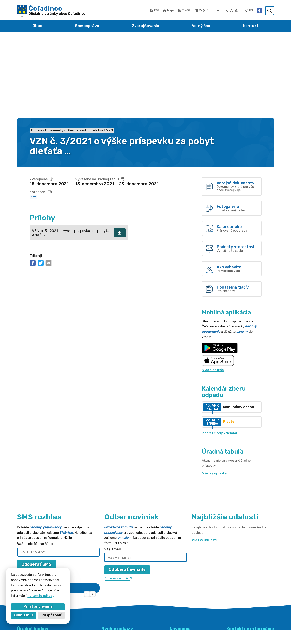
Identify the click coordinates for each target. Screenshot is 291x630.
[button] (87, 514)
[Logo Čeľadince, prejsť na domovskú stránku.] (51, 11)
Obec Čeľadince (207, 619)
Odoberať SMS (36, 483)
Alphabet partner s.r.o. (148, 619)
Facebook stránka (241, 598)
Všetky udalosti (204, 460)
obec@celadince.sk (241, 593)
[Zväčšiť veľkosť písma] (236, 11)
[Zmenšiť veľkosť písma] (227, 11)
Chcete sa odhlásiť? (31, 493)
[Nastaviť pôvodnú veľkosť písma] (231, 11)
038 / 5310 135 (238, 589)
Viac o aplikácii (213, 289)
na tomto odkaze (40, 596)
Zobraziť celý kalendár (219, 353)
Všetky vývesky (214, 393)
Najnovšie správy (42, 515)
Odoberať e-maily (127, 489)
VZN (33, 116)
